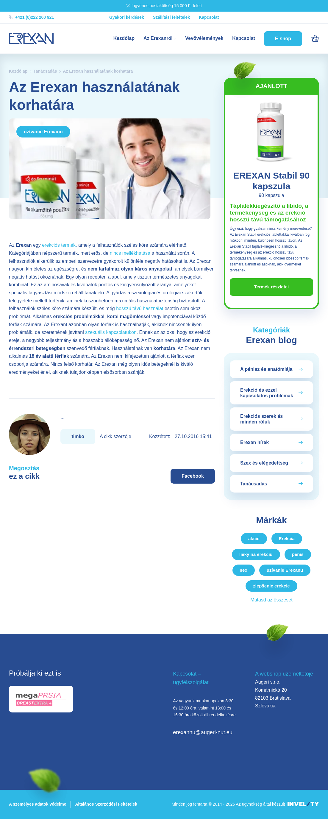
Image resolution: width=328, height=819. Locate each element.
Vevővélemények (204, 38)
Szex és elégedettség (264, 462)
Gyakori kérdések (126, 17)
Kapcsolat (209, 17)
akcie (254, 538)
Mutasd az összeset (271, 599)
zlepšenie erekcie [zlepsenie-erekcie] (271, 585)
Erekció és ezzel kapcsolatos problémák (266, 392)
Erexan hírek (254, 442)
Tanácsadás (45, 71)
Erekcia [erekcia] (287, 538)
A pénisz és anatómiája (266, 369)
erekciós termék (59, 245)
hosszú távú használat (139, 308)
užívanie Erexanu (43, 131)
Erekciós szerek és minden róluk (261, 419)
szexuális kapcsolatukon (111, 332)
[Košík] (315, 39)
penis (298, 554)
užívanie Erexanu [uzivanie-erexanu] (285, 570)
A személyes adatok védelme (37, 804)
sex (243, 570)
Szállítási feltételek (171, 17)
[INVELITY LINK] (303, 804)
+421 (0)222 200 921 (31, 17)
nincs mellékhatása (130, 253)
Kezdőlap (124, 38)
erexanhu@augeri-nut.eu (202, 732)
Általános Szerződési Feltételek (106, 804)
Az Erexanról (159, 38)
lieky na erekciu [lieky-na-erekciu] (256, 554)
